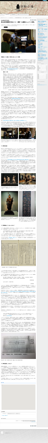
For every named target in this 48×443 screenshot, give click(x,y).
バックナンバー (34, 20)
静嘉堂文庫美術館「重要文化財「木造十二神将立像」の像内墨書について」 (15, 120)
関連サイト (17, 413)
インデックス (32, 20)
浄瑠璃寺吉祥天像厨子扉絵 (16, 98)
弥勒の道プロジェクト (24, 7)
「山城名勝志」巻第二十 (12, 237)
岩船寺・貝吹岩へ (40, 46)
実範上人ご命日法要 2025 (42, 21)
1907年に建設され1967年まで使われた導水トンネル (42, 59)
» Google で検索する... (5, 415)
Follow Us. (45, 0)
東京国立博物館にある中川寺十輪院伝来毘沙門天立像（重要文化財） (18, 159)
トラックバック (33, 421)
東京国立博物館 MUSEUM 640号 (12, 68)
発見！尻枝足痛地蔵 (41, 40)
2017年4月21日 (9, 315)
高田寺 (31, 20)
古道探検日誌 (4, 413)
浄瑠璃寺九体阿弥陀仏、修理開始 (35, 20)
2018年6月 (42, 72)
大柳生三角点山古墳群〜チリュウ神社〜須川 (42, 25)
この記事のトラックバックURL (18, 420)
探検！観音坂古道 (41, 33)
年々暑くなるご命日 (41, 22)
